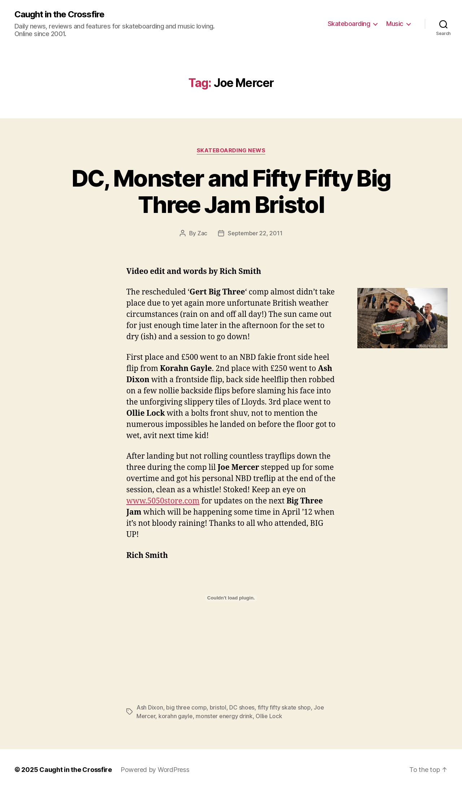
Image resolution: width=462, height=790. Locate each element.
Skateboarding (349, 23)
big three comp (186, 707)
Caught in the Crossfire (59, 14)
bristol (218, 707)
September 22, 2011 (255, 233)
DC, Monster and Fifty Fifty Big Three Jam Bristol (231, 191)
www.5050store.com (163, 501)
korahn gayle (175, 716)
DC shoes (241, 707)
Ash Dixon (149, 707)
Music (394, 23)
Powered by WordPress (155, 769)
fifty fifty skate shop (284, 707)
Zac (202, 233)
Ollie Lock (269, 716)
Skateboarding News (231, 150)
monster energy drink (224, 716)
